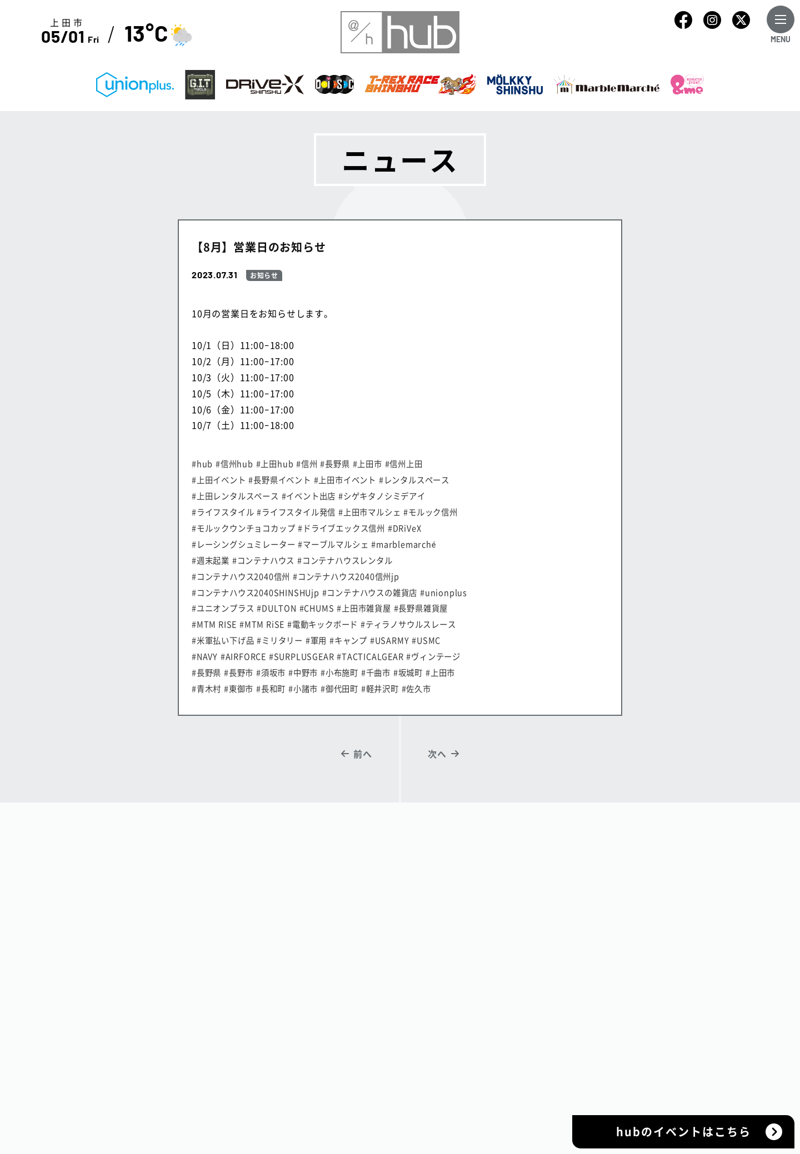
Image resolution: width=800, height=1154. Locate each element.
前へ (362, 753)
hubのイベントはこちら (683, 1131)
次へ (437, 753)
